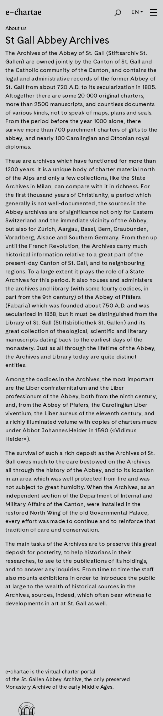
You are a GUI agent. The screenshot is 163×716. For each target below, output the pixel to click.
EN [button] (134, 12)
